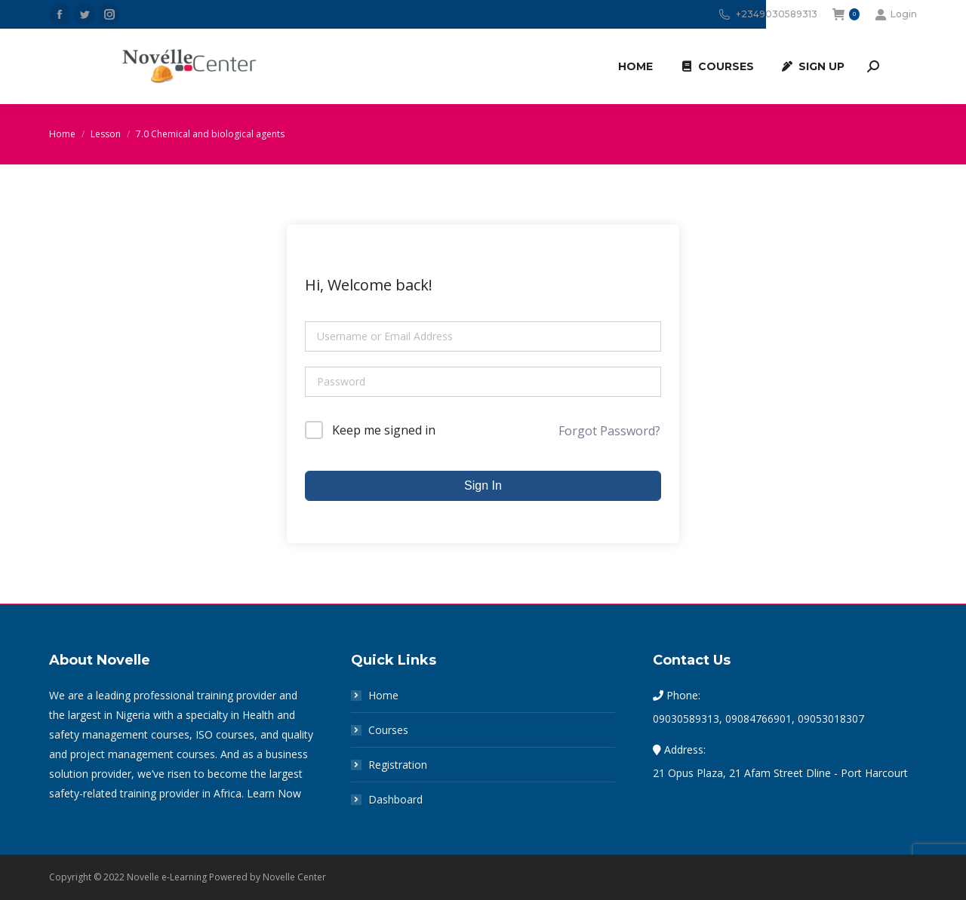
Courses (388, 730)
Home (383, 695)
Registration (397, 764)
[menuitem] (635, 66)
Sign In (483, 485)
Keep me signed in (383, 430)
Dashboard (395, 799)
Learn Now (274, 793)
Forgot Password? (609, 430)
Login (896, 14)
